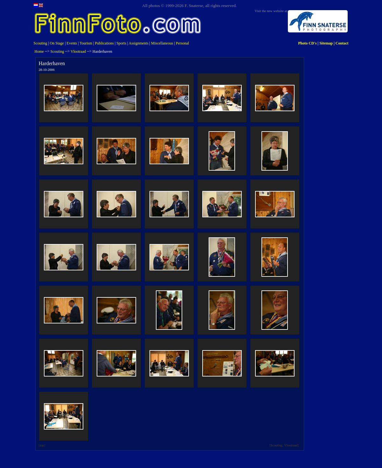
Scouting (40, 43)
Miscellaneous (162, 43)
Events (71, 43)
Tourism (86, 43)
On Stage (57, 43)
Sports (121, 43)
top (42, 445)
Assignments (139, 43)
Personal (182, 43)
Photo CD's (307, 43)
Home (39, 51)
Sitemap (326, 43)
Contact (342, 43)
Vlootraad (78, 51)
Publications (104, 43)
